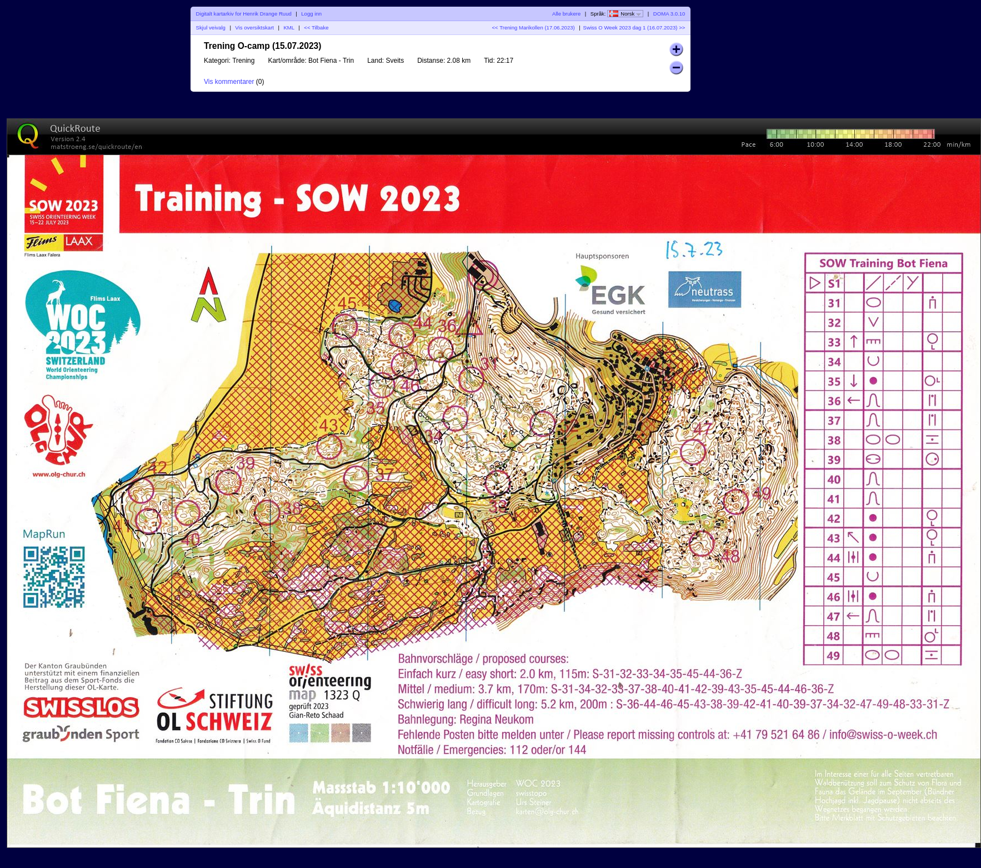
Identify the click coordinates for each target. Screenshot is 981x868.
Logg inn (311, 14)
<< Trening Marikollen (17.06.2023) (533, 27)
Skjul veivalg (211, 27)
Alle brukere (566, 14)
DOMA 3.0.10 (669, 14)
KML (288, 27)
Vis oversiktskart (254, 27)
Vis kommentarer (229, 82)
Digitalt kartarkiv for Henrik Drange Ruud (244, 14)
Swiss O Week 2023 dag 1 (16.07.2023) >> (634, 27)
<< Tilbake (316, 27)
